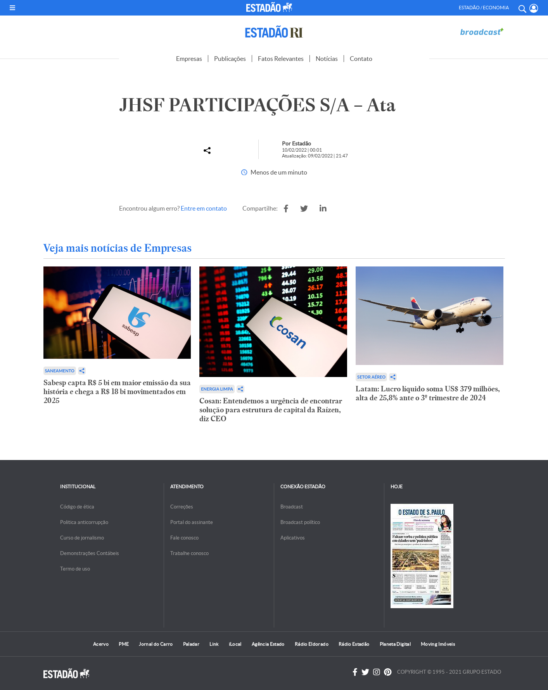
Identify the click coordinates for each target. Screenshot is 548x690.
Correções (181, 507)
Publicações (230, 58)
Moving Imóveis (438, 644)
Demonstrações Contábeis (89, 553)
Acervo (101, 644)
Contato (361, 58)
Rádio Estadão (354, 644)
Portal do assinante (191, 522)
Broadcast (291, 507)
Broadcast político (300, 522)
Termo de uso (75, 569)
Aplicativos (292, 538)
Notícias (327, 58)
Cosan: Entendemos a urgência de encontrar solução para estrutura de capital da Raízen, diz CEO (270, 409)
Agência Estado (268, 644)
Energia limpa (217, 388)
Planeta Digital (395, 644)
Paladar (191, 644)
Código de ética (77, 507)
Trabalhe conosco (189, 553)
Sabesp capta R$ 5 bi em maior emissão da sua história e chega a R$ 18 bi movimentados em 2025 (117, 391)
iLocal (235, 644)
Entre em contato (204, 208)
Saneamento (59, 370)
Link (213, 644)
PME (124, 644)
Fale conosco (184, 538)
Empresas (189, 58)
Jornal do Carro (156, 644)
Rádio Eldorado (311, 644)
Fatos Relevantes (281, 58)
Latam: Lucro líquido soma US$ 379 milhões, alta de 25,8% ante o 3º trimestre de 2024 (428, 393)
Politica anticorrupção (84, 522)
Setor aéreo (371, 376)
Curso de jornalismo (82, 538)
